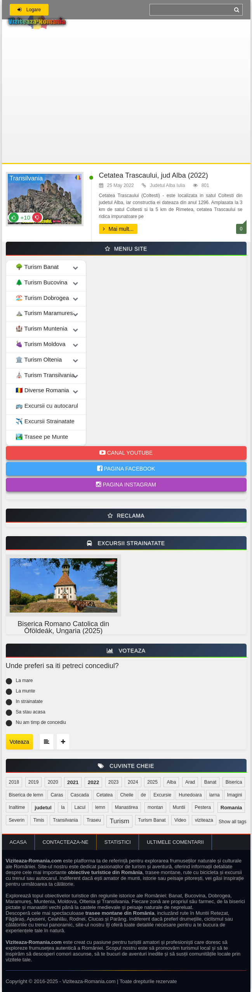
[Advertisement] (126, 104)
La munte (25, 691)
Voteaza (20, 742)
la (62, 807)
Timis (38, 820)
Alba (171, 782)
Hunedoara (190, 795)
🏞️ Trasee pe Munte (42, 436)
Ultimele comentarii (175, 842)
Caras (56, 795)
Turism (119, 821)
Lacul (80, 807)
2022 (93, 782)
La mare (24, 680)
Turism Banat (152, 820)
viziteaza (204, 820)
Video (180, 820)
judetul (43, 807)
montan (155, 807)
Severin (17, 820)
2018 (14, 782)
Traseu (94, 820)
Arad (190, 782)
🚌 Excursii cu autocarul (47, 405)
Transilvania (65, 820)
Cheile (126, 795)
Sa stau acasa (30, 712)
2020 (53, 782)
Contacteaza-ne (66, 842)
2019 (33, 782)
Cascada (80, 795)
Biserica (234, 782)
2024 (133, 782)
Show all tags (232, 821)
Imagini (234, 795)
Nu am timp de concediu (41, 722)
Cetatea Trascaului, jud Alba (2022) (153, 175)
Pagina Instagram (126, 484)
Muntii (179, 807)
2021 (72, 782)
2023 (113, 782)
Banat (210, 782)
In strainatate (29, 701)
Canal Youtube (126, 453)
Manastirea (126, 807)
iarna (214, 795)
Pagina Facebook (126, 469)
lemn (100, 807)
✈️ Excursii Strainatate (45, 421)
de (143, 795)
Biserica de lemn (26, 795)
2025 (152, 782)
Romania (231, 807)
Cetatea (104, 795)
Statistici (117, 842)
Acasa (18, 842)
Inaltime (17, 807)
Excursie (162, 795)
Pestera (203, 807)
